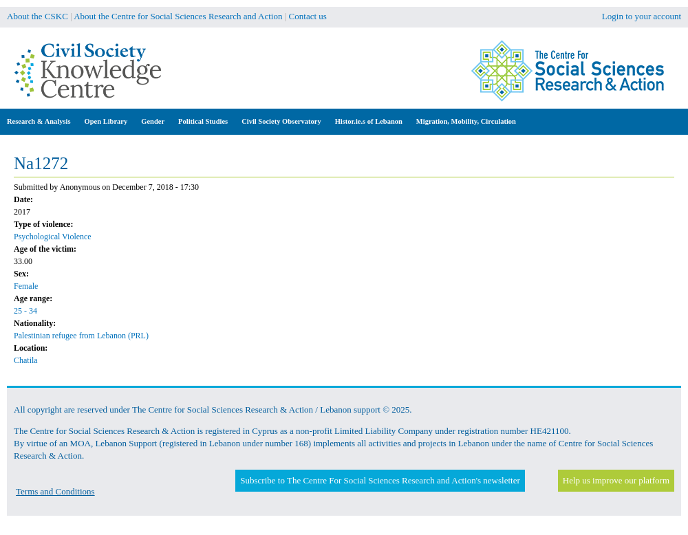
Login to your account (641, 16)
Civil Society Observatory (281, 121)
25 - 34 (25, 311)
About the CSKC (37, 16)
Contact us (308, 16)
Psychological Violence (53, 236)
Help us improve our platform (616, 480)
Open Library (106, 121)
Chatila (26, 360)
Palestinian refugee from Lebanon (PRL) (81, 335)
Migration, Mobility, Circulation (466, 121)
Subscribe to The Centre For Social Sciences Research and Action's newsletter (379, 480)
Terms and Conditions (55, 491)
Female (26, 286)
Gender (152, 121)
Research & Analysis (39, 121)
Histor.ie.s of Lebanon (368, 121)
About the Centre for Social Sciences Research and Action (178, 16)
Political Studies (203, 121)
